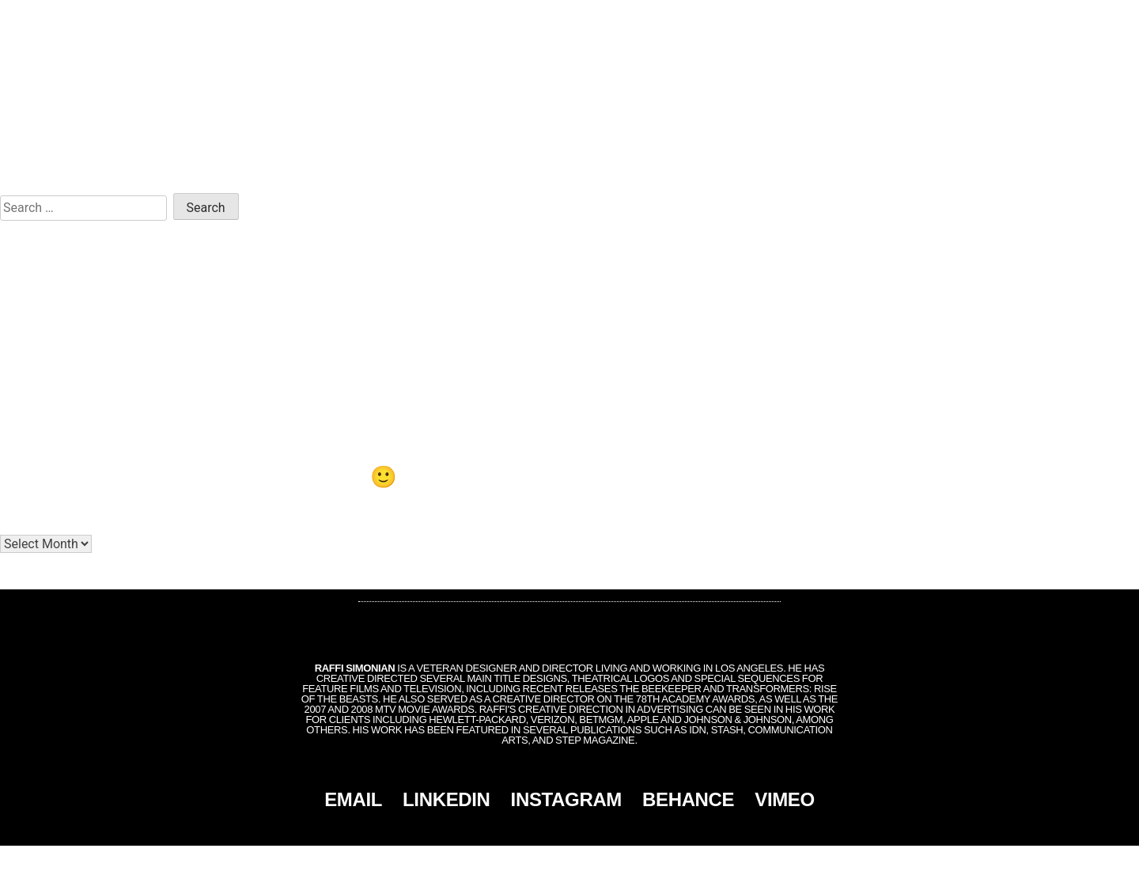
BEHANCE (688, 799)
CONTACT (1059, 17)
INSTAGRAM (566, 799)
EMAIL (353, 799)
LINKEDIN (446, 799)
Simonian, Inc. (543, 858)
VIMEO (785, 799)
